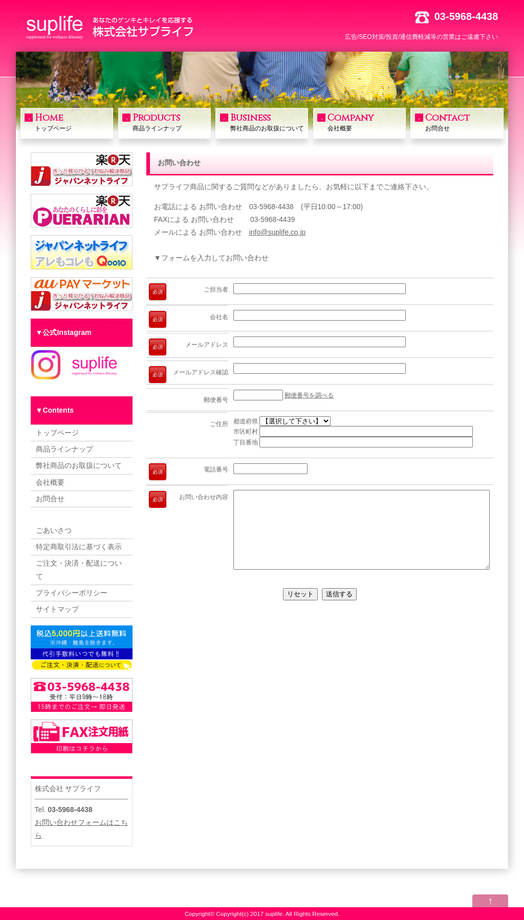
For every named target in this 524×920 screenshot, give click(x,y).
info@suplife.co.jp (277, 232)
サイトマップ (57, 609)
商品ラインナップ (170, 121)
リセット (300, 609)
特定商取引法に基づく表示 (79, 547)
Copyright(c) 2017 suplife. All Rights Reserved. (277, 913)
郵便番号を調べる (309, 395)
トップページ (73, 121)
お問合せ (463, 121)
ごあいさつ (54, 530)
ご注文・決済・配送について (79, 569)
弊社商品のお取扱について (268, 121)
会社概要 (365, 121)
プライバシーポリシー (71, 593)
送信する (339, 609)
